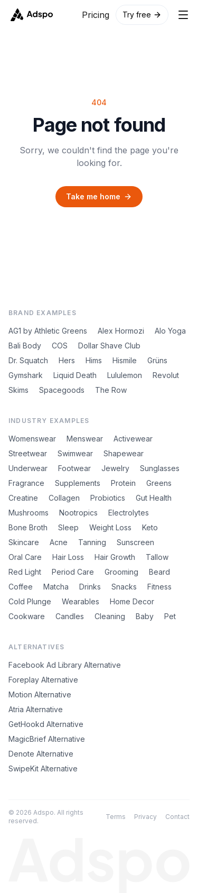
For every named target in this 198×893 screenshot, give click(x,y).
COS (60, 345)
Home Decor (132, 601)
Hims (94, 360)
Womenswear (32, 438)
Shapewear (123, 453)
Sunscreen (135, 542)
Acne (59, 542)
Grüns (157, 360)
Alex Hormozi (121, 330)
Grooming (121, 571)
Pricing (95, 15)
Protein (123, 482)
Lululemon (124, 375)
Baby (145, 616)
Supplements (77, 482)
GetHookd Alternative (45, 724)
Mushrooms (28, 512)
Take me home (99, 196)
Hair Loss (68, 557)
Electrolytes (128, 512)
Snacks (124, 586)
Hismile (124, 360)
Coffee (20, 586)
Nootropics (78, 512)
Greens (159, 482)
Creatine (23, 497)
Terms (116, 817)
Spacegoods (61, 389)
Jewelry (115, 468)
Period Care (73, 571)
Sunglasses (160, 468)
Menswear (85, 438)
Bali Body (24, 345)
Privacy (145, 817)
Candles (69, 616)
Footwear (74, 468)
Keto (150, 527)
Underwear (28, 468)
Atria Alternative (35, 709)
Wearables (80, 601)
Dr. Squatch (28, 360)
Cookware (26, 616)
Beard (159, 571)
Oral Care (25, 557)
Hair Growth (115, 557)
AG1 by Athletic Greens (47, 330)
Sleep (68, 527)
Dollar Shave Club (109, 345)
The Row (111, 389)
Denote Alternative (40, 753)
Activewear (133, 438)
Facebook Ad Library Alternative (64, 664)
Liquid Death (75, 375)
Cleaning (110, 616)
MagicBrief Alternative (46, 738)
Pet (170, 616)
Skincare (23, 542)
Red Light (24, 571)
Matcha (56, 586)
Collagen (64, 497)
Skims (18, 389)
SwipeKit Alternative (43, 768)
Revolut (166, 375)
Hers (67, 360)
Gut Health (154, 497)
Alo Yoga (170, 330)
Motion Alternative (39, 694)
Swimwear (75, 453)
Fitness (159, 586)
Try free (142, 14)
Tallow (157, 557)
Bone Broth (28, 527)
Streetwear (27, 453)
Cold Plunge (29, 601)
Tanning (92, 542)
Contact (177, 817)
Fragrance (26, 482)
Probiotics (107, 497)
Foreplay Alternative (43, 679)
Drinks (90, 586)
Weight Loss (110, 527)
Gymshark (25, 375)
